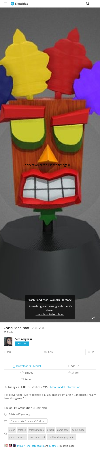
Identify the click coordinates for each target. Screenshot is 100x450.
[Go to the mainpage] (19, 3)
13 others (54, 445)
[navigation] (5, 3)
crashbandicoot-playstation (61, 437)
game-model (78, 429)
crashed (22, 429)
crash (12, 429)
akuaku (50, 429)
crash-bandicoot (37, 437)
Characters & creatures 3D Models (28, 421)
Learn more (40, 407)
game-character (17, 437)
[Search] (87, 3)
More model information (65, 387)
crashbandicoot (36, 429)
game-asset (63, 429)
